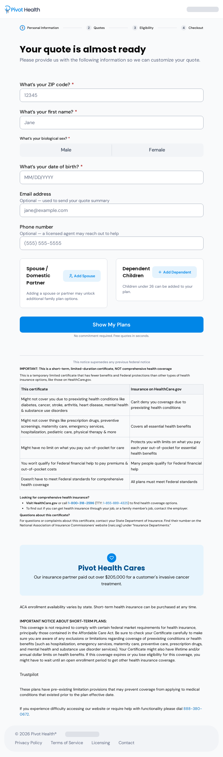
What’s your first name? (48, 112)
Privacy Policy (28, 742)
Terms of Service (67, 742)
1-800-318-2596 (81, 503)
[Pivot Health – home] (22, 9)
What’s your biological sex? (45, 138)
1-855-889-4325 (115, 503)
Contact (126, 742)
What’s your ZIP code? (47, 84)
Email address (35, 194)
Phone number (36, 227)
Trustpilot (29, 674)
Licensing (101, 742)
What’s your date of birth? (51, 166)
